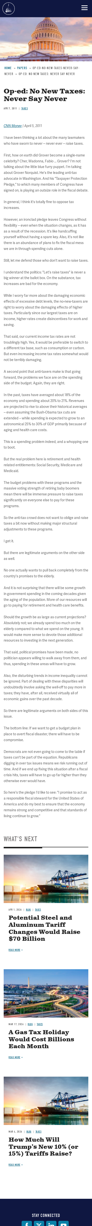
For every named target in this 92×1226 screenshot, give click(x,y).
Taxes (38, 909)
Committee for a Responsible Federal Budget (8, 8)
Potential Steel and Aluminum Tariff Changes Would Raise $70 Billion (44, 928)
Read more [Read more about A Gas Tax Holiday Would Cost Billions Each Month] (14, 1057)
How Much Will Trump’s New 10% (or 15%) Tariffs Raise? (43, 1147)
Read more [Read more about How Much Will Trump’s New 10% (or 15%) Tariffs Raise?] (14, 1164)
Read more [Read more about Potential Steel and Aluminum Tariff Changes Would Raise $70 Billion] (14, 950)
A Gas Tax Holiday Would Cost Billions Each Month (41, 1040)
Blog (28, 909)
